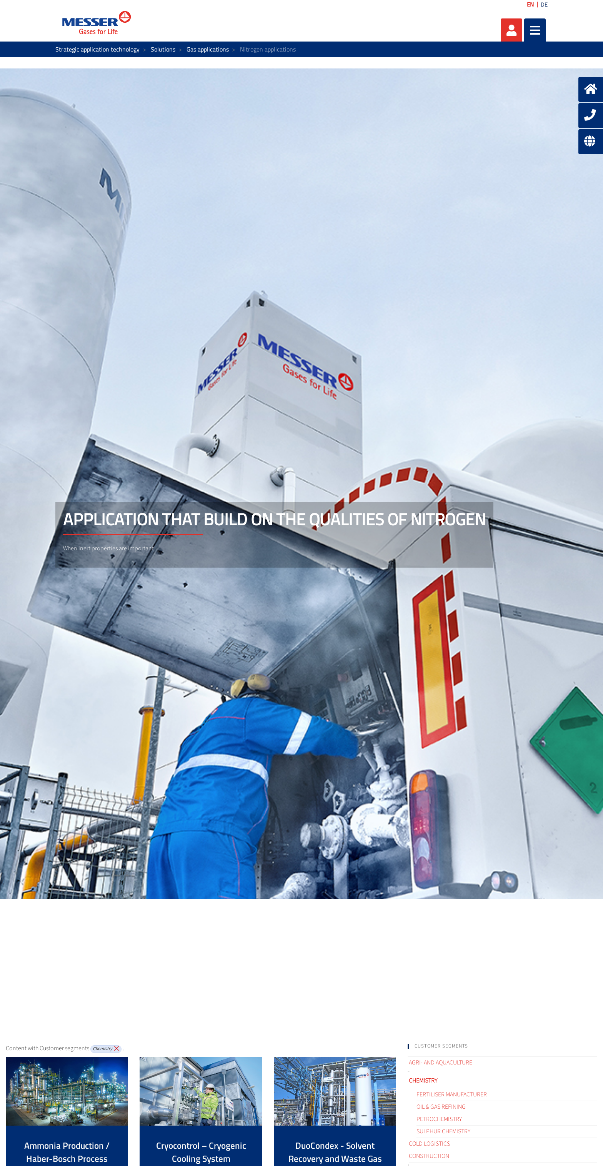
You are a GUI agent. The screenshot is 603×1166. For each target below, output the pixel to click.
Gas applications (208, 49)
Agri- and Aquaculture (440, 1062)
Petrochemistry (439, 1119)
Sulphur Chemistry (443, 1131)
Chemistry (423, 1080)
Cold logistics (429, 1143)
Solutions (163, 49)
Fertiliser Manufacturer (451, 1094)
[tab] (502, 1046)
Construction (429, 1156)
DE (544, 4)
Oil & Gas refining (441, 1107)
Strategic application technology (97, 49)
